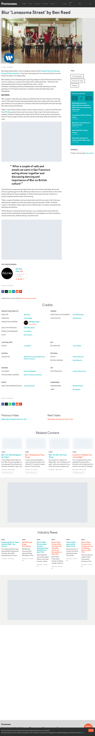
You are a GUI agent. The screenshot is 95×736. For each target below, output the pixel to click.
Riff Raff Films (19, 270)
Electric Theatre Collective (33, 375)
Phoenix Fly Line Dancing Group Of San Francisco (34, 358)
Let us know (89, 153)
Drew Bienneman (78, 314)
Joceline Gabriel (29, 386)
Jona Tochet (77, 346)
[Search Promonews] (80, 3)
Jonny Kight (28, 318)
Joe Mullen (27, 346)
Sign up (70, 4)
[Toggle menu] (90, 3)
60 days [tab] (88, 98)
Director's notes (77, 81)
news (3, 528)
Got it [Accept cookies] (91, 730)
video (3, 440)
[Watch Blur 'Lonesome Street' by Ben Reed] (42, 41)
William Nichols (78, 386)
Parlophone (76, 389)
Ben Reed (27, 314)
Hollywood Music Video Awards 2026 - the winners (10, 532)
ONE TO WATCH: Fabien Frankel (80, 131)
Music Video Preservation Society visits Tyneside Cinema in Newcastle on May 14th (57, 536)
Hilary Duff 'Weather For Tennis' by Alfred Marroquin (81, 139)
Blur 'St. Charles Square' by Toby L (11, 444)
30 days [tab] (81, 98)
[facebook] (2, 291)
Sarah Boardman (29, 328)
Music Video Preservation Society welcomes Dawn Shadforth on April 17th (43, 535)
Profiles (45, 4)
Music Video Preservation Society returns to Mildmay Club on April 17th (87, 535)
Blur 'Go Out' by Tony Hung (57, 444)
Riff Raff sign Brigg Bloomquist (27, 532)
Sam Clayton (28, 335)
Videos (24, 4)
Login (65, 4)
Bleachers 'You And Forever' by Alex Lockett (81, 124)
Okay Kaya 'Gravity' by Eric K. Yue (14, 419)
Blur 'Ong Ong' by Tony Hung (34, 444)
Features (37, 4)
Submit (52, 4)
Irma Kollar (27, 331)
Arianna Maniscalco (79, 371)
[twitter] (6, 291)
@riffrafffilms (33, 324)
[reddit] (17, 291)
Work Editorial (77, 360)
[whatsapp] (10, 291)
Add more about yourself (28, 298)
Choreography (77, 76)
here (81, 732)
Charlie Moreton (78, 357)
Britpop (74, 85)
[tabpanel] (82, 123)
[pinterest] (20, 291)
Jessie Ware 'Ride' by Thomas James (81, 116)
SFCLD (6, 112)
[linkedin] (13, 291)
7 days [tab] (74, 98)
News (30, 4)
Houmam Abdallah (30, 371)
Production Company (20, 275)
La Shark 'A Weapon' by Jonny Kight (82, 444)
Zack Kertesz (77, 318)
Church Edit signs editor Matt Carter (70, 532)
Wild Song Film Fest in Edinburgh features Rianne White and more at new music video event (81, 106)
